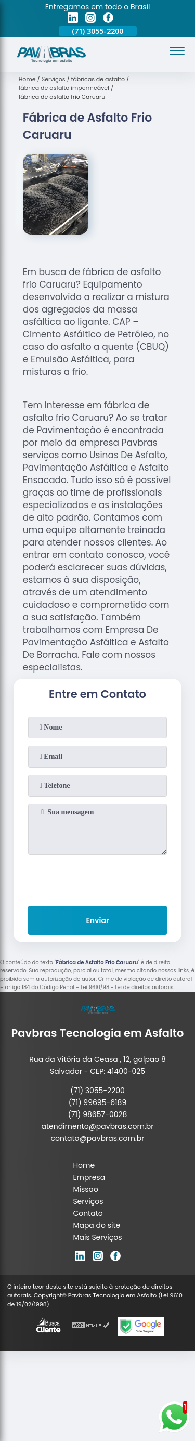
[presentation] (98, 878)
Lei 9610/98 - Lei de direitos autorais (127, 987)
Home (84, 1165)
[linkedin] (73, 19)
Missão (85, 1189)
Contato (87, 1213)
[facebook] (108, 19)
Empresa (89, 1177)
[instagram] (90, 19)
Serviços (88, 1201)
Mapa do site (96, 1225)
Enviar (97, 920)
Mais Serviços (97, 1237)
